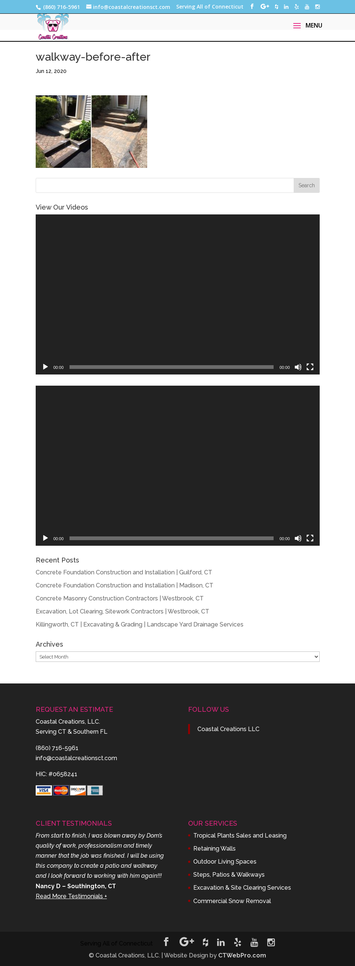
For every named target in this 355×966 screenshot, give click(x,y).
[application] (178, 294)
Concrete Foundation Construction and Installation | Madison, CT (124, 585)
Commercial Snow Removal (232, 901)
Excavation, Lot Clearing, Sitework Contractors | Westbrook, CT (122, 611)
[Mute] (298, 367)
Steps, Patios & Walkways (229, 874)
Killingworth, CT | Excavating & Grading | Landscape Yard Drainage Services (139, 624)
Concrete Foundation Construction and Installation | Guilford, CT (124, 572)
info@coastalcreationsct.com (76, 758)
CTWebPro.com (242, 955)
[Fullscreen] (310, 367)
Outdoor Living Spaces (224, 861)
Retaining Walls (214, 848)
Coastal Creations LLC (228, 729)
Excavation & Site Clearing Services (242, 887)
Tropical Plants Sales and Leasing (240, 835)
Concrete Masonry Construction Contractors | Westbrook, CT (120, 598)
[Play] (45, 367)
